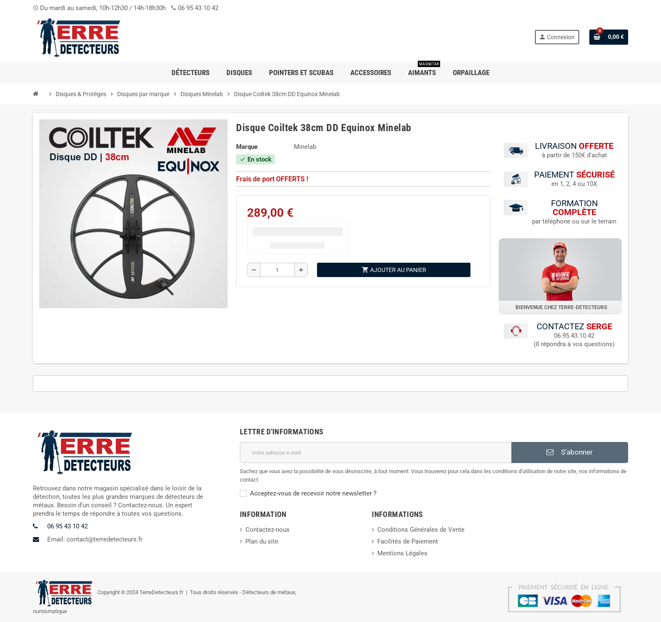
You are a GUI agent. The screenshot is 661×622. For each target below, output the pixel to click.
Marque (247, 147)
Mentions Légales (402, 553)
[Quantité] (277, 270)
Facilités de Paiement (407, 541)
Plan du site (261, 541)
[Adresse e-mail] (376, 452)
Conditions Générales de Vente (421, 529)
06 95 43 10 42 (198, 8)
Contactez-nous (267, 529)
